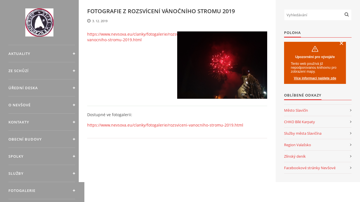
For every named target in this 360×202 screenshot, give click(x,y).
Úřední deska (23, 87)
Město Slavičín (296, 110)
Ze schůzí (18, 70)
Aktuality (19, 53)
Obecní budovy (25, 139)
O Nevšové (19, 104)
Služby (16, 173)
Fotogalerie (21, 190)
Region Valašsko (297, 144)
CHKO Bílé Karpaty (299, 121)
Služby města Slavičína (302, 133)
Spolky (16, 156)
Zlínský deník (295, 156)
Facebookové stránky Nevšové (310, 167)
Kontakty (18, 122)
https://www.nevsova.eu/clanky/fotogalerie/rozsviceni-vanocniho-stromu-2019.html (138, 36)
